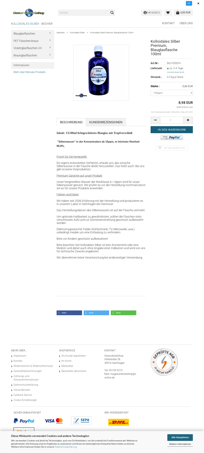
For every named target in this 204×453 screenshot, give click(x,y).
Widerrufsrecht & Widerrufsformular (33, 365)
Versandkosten (22, 389)
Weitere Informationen (180, 444)
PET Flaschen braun (26, 41)
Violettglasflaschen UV (28, 48)
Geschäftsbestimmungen (28, 371)
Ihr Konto (66, 360)
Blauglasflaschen (24, 33)
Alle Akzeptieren (180, 437)
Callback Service (23, 394)
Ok (189, 3)
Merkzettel (67, 365)
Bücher (46, 23)
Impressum (20, 355)
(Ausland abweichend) (175, 72)
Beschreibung (71, 122)
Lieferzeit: (156, 68)
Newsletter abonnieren (73, 371)
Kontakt (168, 23)
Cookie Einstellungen (25, 400)
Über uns (186, 23)
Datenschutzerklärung (66, 446)
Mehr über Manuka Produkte (29, 72)
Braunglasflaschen (25, 55)
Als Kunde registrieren (73, 355)
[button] (69, 312)
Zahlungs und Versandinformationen (26, 378)
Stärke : (172, 86)
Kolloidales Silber (25, 23)
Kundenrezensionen (105, 122)
